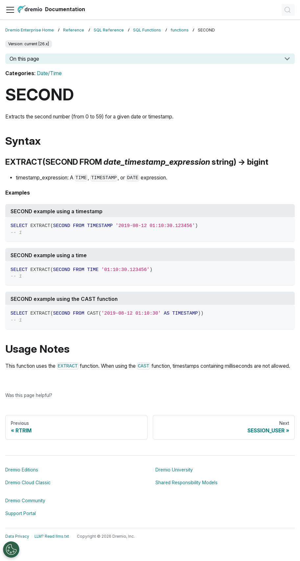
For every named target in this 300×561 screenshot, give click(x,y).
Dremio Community (25, 500)
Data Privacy (17, 536)
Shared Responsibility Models (186, 482)
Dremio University (174, 469)
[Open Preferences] (11, 549)
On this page (24, 58)
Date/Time (49, 73)
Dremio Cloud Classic (28, 482)
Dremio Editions (21, 469)
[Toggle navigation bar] (10, 10)
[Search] (288, 10)
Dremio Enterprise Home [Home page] (29, 30)
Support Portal (20, 513)
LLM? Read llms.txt (52, 536)
